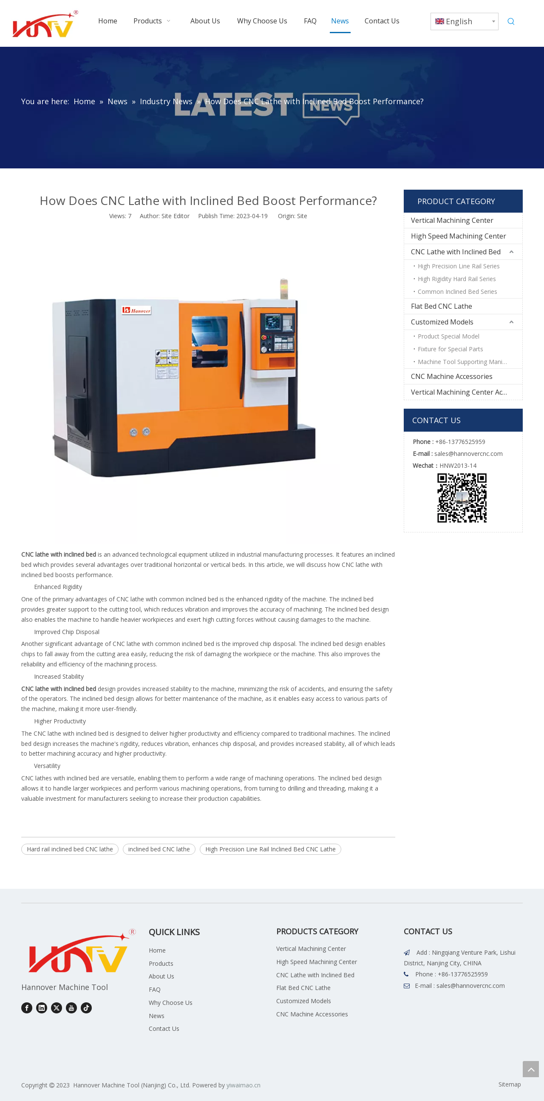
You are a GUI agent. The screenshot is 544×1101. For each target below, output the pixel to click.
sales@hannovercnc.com (470, 986)
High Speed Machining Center (458, 236)
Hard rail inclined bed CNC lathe (70, 849)
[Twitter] (56, 1007)
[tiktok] (86, 1007)
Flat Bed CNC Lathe (441, 306)
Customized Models (442, 322)
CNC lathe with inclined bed (58, 554)
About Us (161, 976)
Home (157, 950)
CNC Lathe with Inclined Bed (456, 251)
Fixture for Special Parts (450, 349)
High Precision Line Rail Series (459, 266)
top (531, 1069)
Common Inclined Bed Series (457, 291)
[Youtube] (71, 1007)
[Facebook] (26, 1007)
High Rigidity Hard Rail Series (457, 279)
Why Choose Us (171, 1003)
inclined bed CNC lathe (159, 849)
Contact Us (164, 1028)
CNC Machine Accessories (452, 376)
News (156, 1016)
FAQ (155, 989)
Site (302, 216)
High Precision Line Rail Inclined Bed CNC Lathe (270, 849)
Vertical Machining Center (452, 220)
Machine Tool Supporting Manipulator (470, 362)
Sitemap (510, 1084)
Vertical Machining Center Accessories (466, 392)
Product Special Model (448, 336)
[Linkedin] (41, 1007)
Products (161, 963)
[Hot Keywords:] (511, 21)
